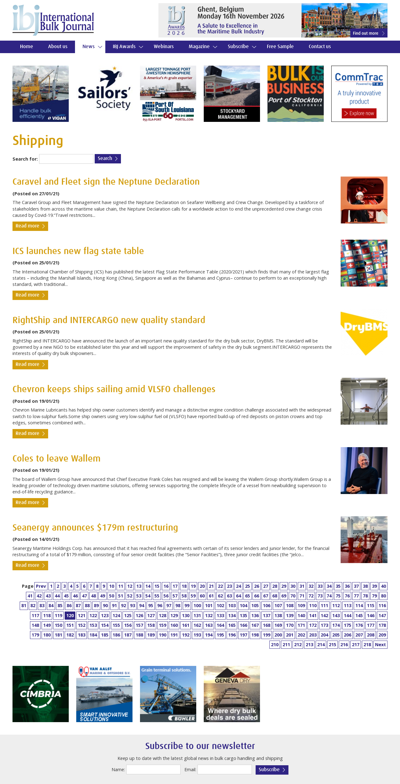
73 (320, 596)
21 (211, 586)
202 (301, 635)
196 (232, 635)
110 (313, 605)
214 (321, 644)
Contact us (320, 46)
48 (93, 596)
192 (185, 635)
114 (359, 605)
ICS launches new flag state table (78, 251)
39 (374, 586)
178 (382, 625)
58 (184, 596)
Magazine (199, 46)
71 (301, 596)
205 (336, 635)
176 (359, 625)
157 (139, 625)
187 (128, 635)
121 (81, 615)
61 (211, 596)
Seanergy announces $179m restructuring (95, 527)
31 (301, 586)
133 (220, 615)
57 (175, 596)
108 (289, 605)
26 (256, 586)
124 (116, 615)
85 (60, 605)
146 (370, 615)
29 (283, 586)
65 (247, 596)
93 (132, 605)
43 (48, 596)
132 (208, 615)
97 (168, 605)
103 (232, 605)
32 (310, 586)
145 (359, 615)
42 (39, 596)
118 (47, 615)
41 (30, 596)
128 (162, 615)
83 (41, 605)
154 (104, 625)
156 (128, 625)
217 (355, 644)
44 (57, 596)
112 (336, 605)
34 (329, 586)
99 (186, 605)
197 (243, 635)
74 (329, 596)
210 (274, 644)
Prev (41, 586)
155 (116, 625)
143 (336, 615)
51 (120, 596)
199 (266, 635)
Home (26, 46)
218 (367, 644)
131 (197, 615)
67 (265, 596)
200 (278, 635)
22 (220, 586)
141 (313, 615)
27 (265, 586)
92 (123, 605)
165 (232, 625)
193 (197, 635)
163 (208, 625)
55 (156, 596)
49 (102, 596)
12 (129, 586)
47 (84, 596)
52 (129, 596)
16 (165, 586)
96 (159, 605)
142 (324, 615)
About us (58, 46)
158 (151, 625)
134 (232, 615)
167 (255, 625)
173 (324, 625)
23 (229, 586)
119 (58, 615)
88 (87, 605)
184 (93, 635)
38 (365, 586)
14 (147, 586)
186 (116, 635)
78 (365, 596)
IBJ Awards (124, 46)
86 (69, 605)
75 (338, 596)
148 (35, 625)
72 (310, 596)
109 (301, 605)
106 (266, 605)
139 (289, 615)
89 (96, 605)
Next (380, 644)
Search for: (25, 159)
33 (320, 586)
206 (347, 635)
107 (278, 605)
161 (185, 625)
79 (374, 596)
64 (238, 596)
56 (165, 596)
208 (370, 635)
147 (382, 615)
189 (151, 635)
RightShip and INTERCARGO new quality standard (108, 320)
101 (208, 605)
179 (35, 635)
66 (256, 596)
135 (243, 615)
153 (93, 625)
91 (114, 605)
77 (356, 596)
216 (344, 644)
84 (50, 605)
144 (347, 615)
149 (47, 625)
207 (359, 635)
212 (298, 644)
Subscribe (238, 46)
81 (23, 605)
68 (274, 596)
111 (324, 605)
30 (292, 586)
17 (175, 586)
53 (138, 596)
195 (220, 635)
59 (193, 596)
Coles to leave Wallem (56, 458)
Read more (27, 226)
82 (32, 605)
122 (93, 615)
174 (336, 625)
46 (75, 596)
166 (243, 625)
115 (370, 605)
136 (255, 615)
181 (58, 635)
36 (347, 586)
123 (104, 615)
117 (35, 615)
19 (193, 586)
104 (243, 605)
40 (383, 586)
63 (229, 596)
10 (111, 586)
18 (184, 586)
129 (174, 615)
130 (185, 615)
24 (238, 586)
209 (382, 635)
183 (81, 635)
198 (255, 635)
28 (274, 586)
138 (278, 615)
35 (338, 586)
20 (202, 586)
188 (139, 635)
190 (162, 635)
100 (197, 605)
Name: (118, 769)
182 (70, 635)
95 (150, 605)
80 (383, 596)
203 (313, 635)
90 (105, 605)
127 (151, 615)
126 (139, 615)
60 (202, 596)
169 (278, 625)
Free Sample (280, 46)
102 (220, 605)
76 (347, 596)
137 (266, 615)
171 (301, 625)
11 (120, 586)
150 (58, 625)
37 (356, 586)
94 (141, 605)
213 (309, 644)
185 (104, 635)
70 (292, 596)
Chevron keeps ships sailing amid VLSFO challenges (114, 389)
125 (128, 615)
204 (324, 635)
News (88, 46)
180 (47, 635)
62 (220, 596)
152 (81, 625)
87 (78, 605)
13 (138, 586)
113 (347, 605)
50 (111, 596)
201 (289, 635)
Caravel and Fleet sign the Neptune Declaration (106, 182)
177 (370, 625)
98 (177, 605)
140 (301, 615)
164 (220, 625)
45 (66, 596)
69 (283, 596)
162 (197, 625)
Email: (190, 769)
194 (208, 635)
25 (247, 586)
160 (174, 625)
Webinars (164, 46)
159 (162, 625)
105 (255, 605)
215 (332, 644)
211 (286, 644)
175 (347, 625)
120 (70, 615)
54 (147, 596)
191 (174, 635)
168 (266, 625)
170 (289, 625)
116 (382, 605)
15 (156, 586)
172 (313, 625)
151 (70, 625)
